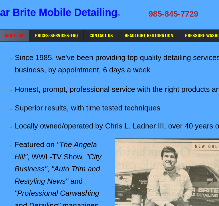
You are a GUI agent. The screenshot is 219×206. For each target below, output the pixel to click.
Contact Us (101, 35)
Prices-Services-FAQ (56, 35)
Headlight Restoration (149, 35)
